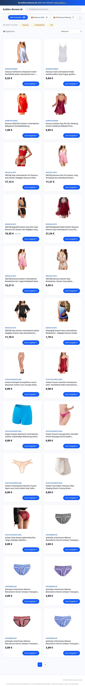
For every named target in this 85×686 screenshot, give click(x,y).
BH (51, 25)
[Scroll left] (5, 17)
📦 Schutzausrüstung (63, 17)
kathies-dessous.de (13, 9)
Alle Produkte (18, 17)
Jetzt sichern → (60, 3)
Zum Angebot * (30, 84)
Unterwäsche (39, 25)
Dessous (25, 25)
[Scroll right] (80, 17)
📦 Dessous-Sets (39, 17)
